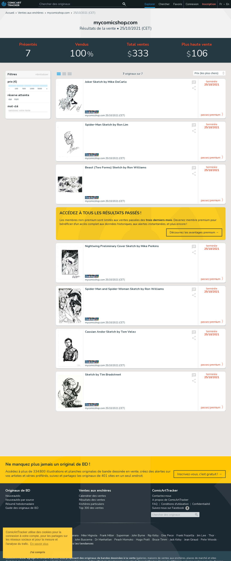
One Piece (167, 535)
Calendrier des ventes (92, 496)
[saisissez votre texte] (27, 110)
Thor (211, 535)
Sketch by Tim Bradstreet (103, 374)
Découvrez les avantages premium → (194, 232)
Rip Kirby (153, 535)
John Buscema (83, 539)
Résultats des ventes (92, 500)
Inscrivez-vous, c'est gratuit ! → (199, 474)
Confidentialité (201, 504)
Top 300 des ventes (91, 508)
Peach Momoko (123, 539)
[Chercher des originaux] (124, 4)
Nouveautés (12, 496)
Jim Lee (201, 535)
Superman (123, 535)
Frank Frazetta (185, 535)
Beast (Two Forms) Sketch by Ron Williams (115, 167)
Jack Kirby (176, 539)
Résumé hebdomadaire (19, 504)
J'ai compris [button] (37, 552)
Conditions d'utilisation (175, 504)
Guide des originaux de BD (21, 508)
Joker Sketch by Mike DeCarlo (106, 82)
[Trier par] (209, 73)
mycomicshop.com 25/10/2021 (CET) (105, 115)
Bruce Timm (159, 539)
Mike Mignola (89, 535)
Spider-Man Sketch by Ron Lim (106, 124)
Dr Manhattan (103, 539)
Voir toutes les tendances (76, 543)
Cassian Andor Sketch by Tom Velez (110, 332)
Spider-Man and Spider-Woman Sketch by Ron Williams (124, 289)
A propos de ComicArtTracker (170, 500)
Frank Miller (107, 535)
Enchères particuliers (91, 504)
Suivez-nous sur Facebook (168, 508)
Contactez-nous (161, 496)
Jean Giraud (191, 539)
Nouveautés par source (19, 500)
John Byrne (138, 535)
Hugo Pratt (143, 539)
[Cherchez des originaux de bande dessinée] (82, 4)
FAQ (155, 504)
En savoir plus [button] (39, 543)
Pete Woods (209, 539)
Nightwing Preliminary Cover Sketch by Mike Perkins (122, 246)
